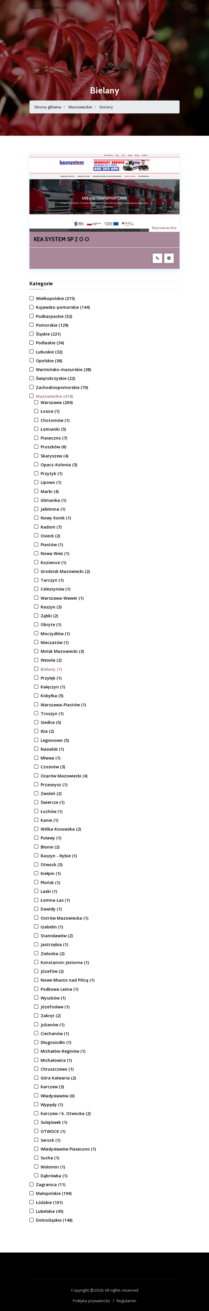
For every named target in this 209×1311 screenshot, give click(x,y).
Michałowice (56, 1060)
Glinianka (53, 500)
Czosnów (53, 767)
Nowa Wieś (55, 553)
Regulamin (126, 1300)
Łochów (51, 811)
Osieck (50, 536)
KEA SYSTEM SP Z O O (61, 239)
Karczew (52, 1086)
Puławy (51, 838)
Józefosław (55, 1007)
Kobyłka (52, 695)
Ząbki (49, 615)
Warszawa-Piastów (63, 705)
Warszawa (57, 402)
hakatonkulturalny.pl (48, 7)
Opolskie (49, 360)
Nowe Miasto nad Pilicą (67, 980)
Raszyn (51, 607)
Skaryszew (54, 456)
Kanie (49, 820)
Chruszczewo (57, 1069)
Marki (50, 491)
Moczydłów (55, 633)
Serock (50, 1140)
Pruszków (53, 447)
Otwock (51, 864)
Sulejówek (54, 1122)
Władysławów (57, 1096)
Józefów (52, 971)
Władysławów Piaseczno (68, 1149)
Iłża (47, 731)
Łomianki (53, 429)
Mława (50, 758)
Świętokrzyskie (55, 378)
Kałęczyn (53, 687)
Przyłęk (51, 678)
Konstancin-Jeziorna (65, 962)
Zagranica (50, 1184)
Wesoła (51, 660)
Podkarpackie (54, 316)
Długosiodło (56, 1042)
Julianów (52, 1024)
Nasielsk (52, 749)
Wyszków (53, 998)
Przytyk (51, 473)
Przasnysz (54, 784)
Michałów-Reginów (63, 1051)
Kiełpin (51, 873)
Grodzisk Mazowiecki (65, 571)
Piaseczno (54, 438)
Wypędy (52, 1104)
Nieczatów (55, 642)
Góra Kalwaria (58, 1078)
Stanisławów (57, 935)
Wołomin (53, 1167)
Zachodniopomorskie (62, 387)
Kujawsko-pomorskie (63, 307)
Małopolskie (54, 1193)
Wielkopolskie (55, 298)
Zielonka (52, 953)
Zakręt (51, 1015)
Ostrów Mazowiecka (64, 918)
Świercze (52, 802)
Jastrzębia (54, 944)
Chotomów (55, 420)
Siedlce (51, 722)
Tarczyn (52, 580)
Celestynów (55, 589)
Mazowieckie (80, 107)
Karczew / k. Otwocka (66, 1113)
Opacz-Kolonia (59, 464)
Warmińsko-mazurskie (63, 369)
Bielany (51, 669)
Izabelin (52, 927)
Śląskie (48, 334)
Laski (49, 891)
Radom (51, 527)
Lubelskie (49, 1211)
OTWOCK (53, 1131)
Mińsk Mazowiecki (62, 651)
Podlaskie (50, 343)
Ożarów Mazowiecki (64, 776)
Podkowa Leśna (59, 989)
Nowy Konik (56, 518)
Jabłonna (53, 509)
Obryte (51, 624)
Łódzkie (49, 1202)
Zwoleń (51, 793)
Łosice (50, 411)
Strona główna (47, 107)
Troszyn (52, 713)
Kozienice (53, 562)
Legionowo (55, 740)
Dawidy (51, 909)
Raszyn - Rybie (59, 856)
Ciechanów (55, 1033)
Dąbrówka (54, 1175)
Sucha (50, 1158)
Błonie (50, 847)
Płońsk (50, 882)
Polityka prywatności (91, 1300)
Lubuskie (49, 352)
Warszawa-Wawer (62, 598)
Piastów (52, 544)
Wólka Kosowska (61, 829)
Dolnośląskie (54, 1220)
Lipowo (51, 482)
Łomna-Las (55, 900)
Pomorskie (52, 325)
